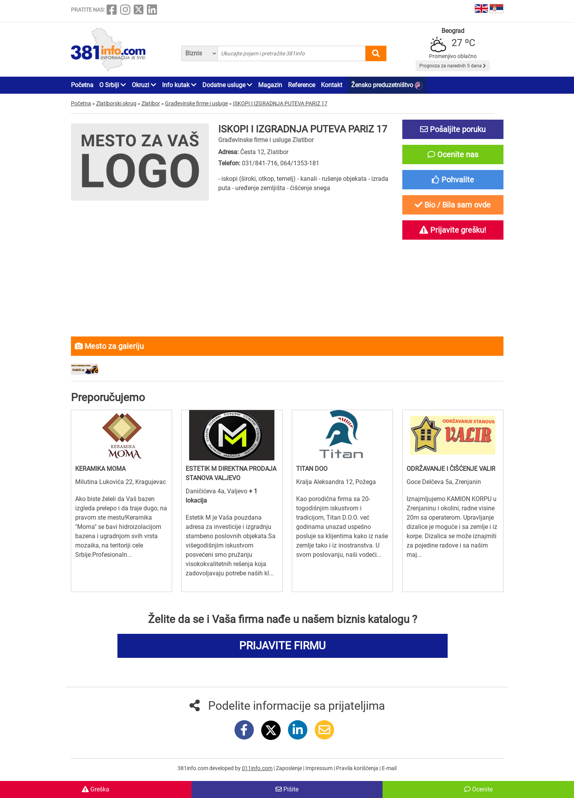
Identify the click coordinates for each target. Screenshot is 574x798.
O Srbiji (112, 85)
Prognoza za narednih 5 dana (452, 66)
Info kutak (179, 85)
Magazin (270, 85)
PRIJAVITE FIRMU (282, 645)
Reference (301, 85)
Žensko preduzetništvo (386, 85)
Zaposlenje (289, 768)
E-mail (389, 768)
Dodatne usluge (227, 85)
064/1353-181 (299, 163)
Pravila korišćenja (357, 768)
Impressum (319, 768)
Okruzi (144, 85)
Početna (82, 85)
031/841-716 (260, 163)
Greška (95, 789)
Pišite (287, 789)
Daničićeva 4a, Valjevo (217, 491)
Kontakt (331, 85)
